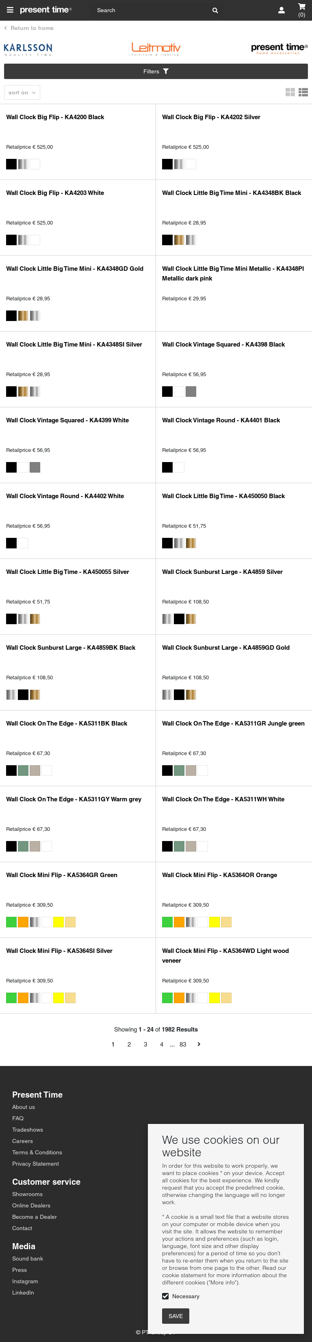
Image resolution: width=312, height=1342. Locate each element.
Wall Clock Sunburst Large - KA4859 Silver (222, 571)
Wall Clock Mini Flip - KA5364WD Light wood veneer (225, 955)
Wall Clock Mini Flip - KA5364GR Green (61, 874)
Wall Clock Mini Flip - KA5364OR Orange (219, 874)
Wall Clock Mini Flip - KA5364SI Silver (59, 950)
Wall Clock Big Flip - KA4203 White (55, 192)
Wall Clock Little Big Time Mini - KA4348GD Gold (74, 268)
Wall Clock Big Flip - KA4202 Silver (211, 116)
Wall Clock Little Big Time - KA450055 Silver (67, 571)
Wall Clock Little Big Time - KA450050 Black (223, 495)
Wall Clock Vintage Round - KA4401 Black (221, 420)
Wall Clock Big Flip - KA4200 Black (55, 116)
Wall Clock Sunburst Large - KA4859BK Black (70, 647)
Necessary (185, 1296)
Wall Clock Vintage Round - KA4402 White (65, 495)
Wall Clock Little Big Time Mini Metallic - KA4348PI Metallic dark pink (233, 273)
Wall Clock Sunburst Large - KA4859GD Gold (226, 647)
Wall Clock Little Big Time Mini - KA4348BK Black (231, 192)
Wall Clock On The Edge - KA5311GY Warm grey (73, 799)
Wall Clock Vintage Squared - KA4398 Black (223, 344)
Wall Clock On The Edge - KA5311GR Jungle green (233, 723)
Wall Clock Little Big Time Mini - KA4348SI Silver (74, 344)
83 (183, 1044)
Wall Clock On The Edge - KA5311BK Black (66, 723)
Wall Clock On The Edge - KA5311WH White (223, 799)
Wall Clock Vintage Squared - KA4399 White (67, 420)
